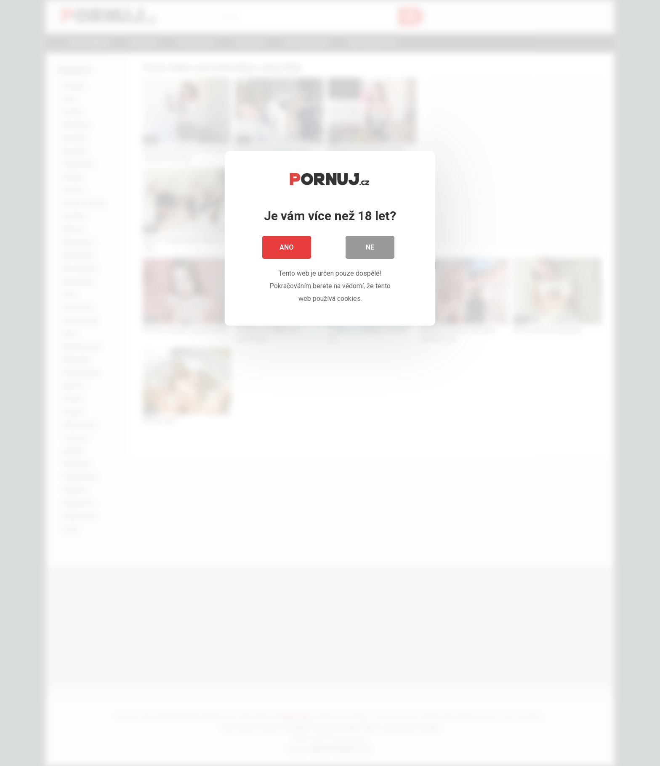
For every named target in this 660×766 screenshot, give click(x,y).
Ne (370, 248)
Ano (286, 248)
